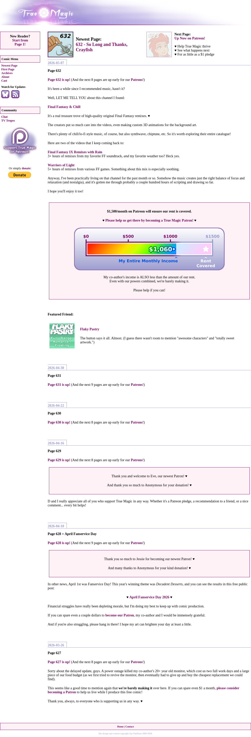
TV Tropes (8, 120)
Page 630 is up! (59, 422)
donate (26, 168)
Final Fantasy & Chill (64, 107)
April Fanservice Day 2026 (149, 597)
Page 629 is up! (59, 460)
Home (120, 726)
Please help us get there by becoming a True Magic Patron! (149, 220)
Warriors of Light (61, 165)
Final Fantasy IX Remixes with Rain (75, 152)
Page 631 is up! (59, 385)
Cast (4, 80)
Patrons (136, 80)
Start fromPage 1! (20, 42)
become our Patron (119, 615)
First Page (7, 69)
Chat (4, 117)
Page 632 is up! (59, 80)
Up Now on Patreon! (189, 38)
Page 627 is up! (59, 662)
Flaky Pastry (89, 329)
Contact (129, 726)
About (5, 77)
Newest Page (9, 65)
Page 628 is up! (59, 543)
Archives (7, 73)
